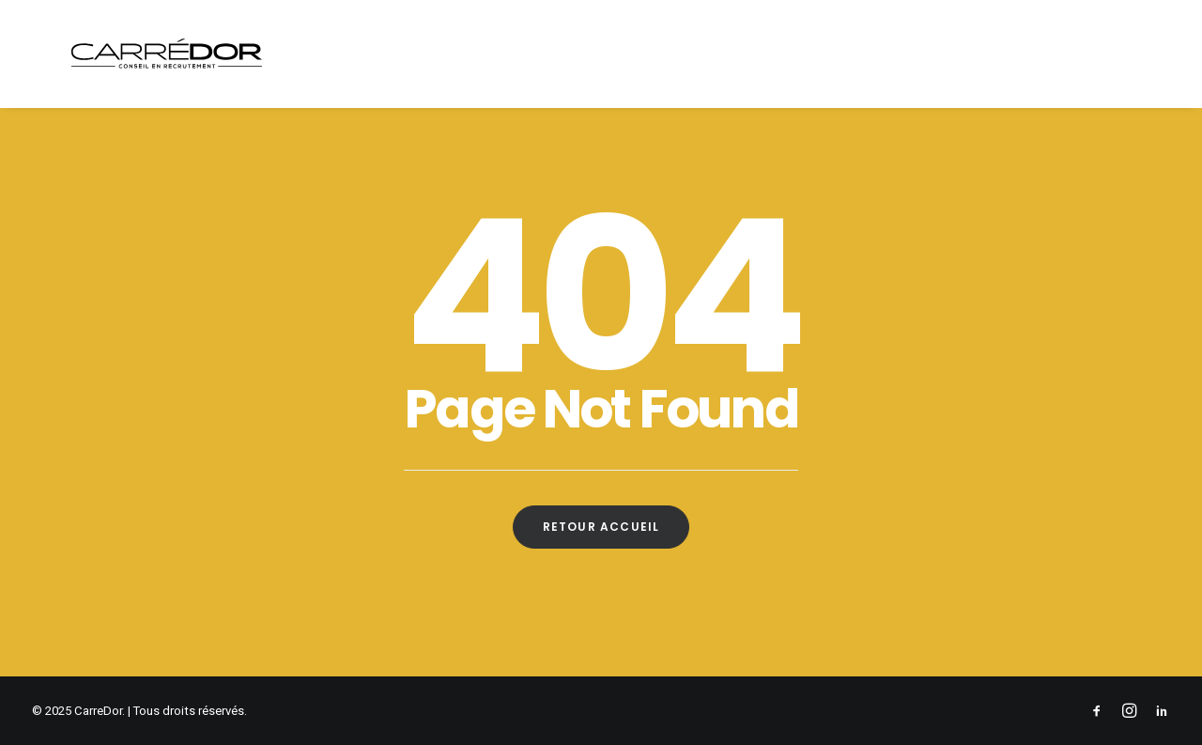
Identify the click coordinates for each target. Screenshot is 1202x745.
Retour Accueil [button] (601, 527)
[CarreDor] (151, 58)
